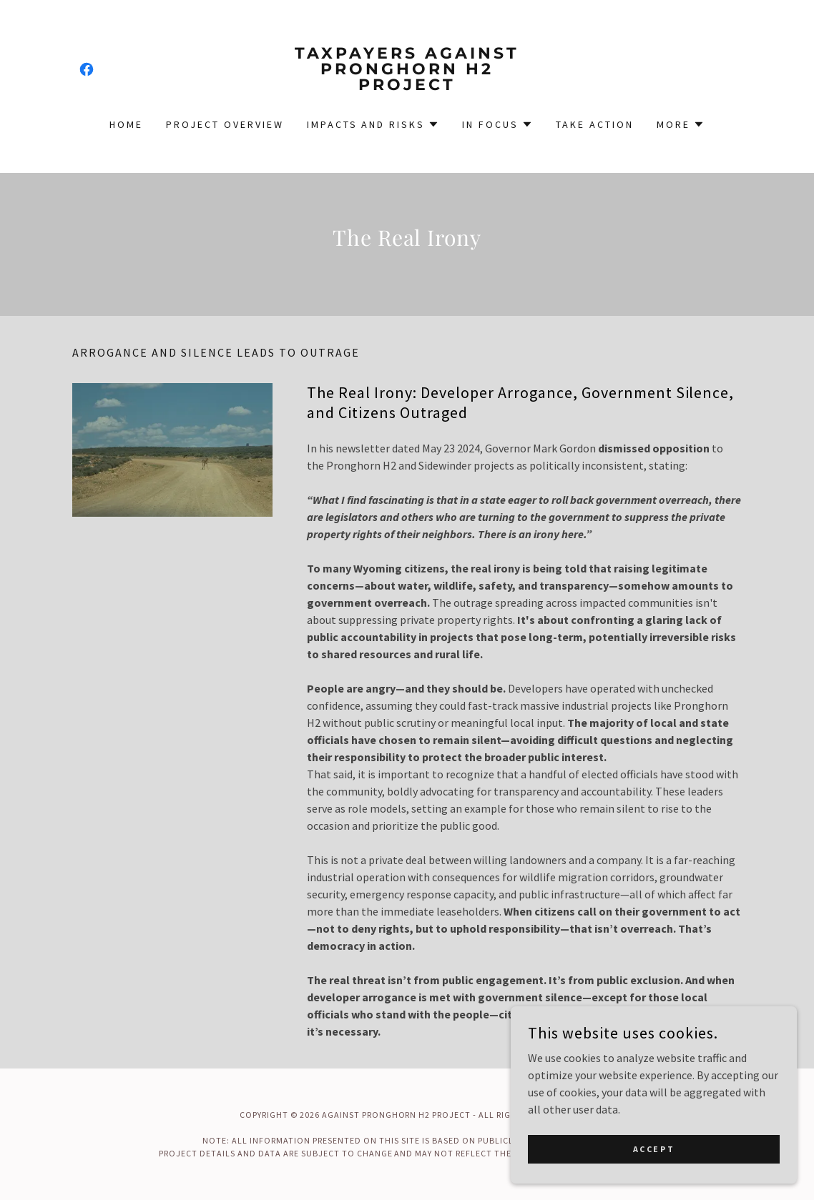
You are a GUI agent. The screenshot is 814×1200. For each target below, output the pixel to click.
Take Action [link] (595, 124)
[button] (373, 124)
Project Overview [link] (225, 124)
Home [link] (126, 124)
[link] (86, 69)
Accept (654, 1178)
